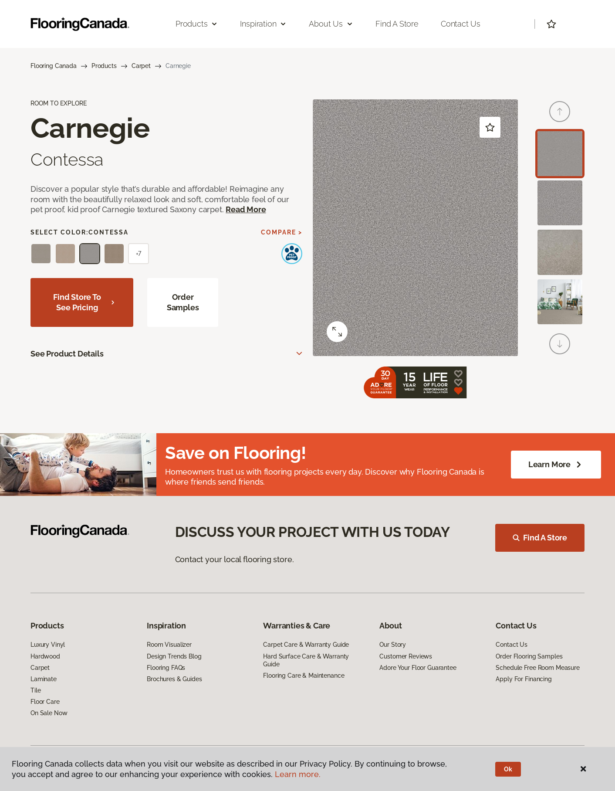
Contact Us (460, 23)
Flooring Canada (53, 65)
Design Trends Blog (174, 656)
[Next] (559, 343)
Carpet (141, 65)
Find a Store (397, 23)
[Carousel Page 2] (560, 202)
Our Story (392, 644)
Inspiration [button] (263, 23)
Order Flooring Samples (529, 656)
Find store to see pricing (84, 302)
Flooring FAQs (166, 667)
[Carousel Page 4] (560, 301)
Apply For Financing (523, 679)
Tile (35, 690)
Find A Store (540, 537)
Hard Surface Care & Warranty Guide (306, 660)
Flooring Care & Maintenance (303, 675)
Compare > (281, 232)
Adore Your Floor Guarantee (417, 667)
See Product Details (67, 353)
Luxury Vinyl (47, 644)
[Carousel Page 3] (560, 252)
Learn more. (298, 774)
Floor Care (45, 701)
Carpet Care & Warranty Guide (306, 644)
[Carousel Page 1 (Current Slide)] (560, 153)
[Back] (559, 111)
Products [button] (197, 23)
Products (104, 65)
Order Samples (183, 302)
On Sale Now (48, 713)
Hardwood (45, 656)
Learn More (556, 464)
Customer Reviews (405, 656)
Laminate (43, 679)
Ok (508, 769)
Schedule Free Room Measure (537, 667)
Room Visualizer (169, 644)
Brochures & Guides (174, 679)
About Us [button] (331, 23)
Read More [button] (246, 209)
